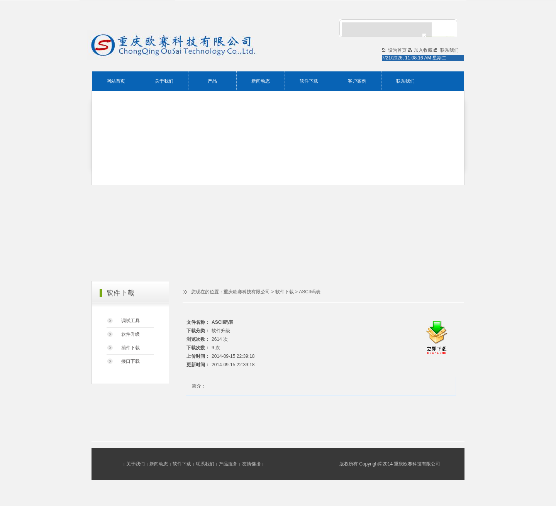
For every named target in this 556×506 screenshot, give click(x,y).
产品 (212, 81)
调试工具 (130, 320)
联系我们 (405, 81)
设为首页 (398, 50)
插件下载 (130, 347)
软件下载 (309, 81)
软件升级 (130, 334)
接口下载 (130, 361)
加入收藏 (424, 50)
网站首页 (116, 81)
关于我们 (164, 81)
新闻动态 (260, 81)
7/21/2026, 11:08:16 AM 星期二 (414, 58)
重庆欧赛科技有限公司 (247, 291)
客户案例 (357, 81)
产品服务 (228, 464)
